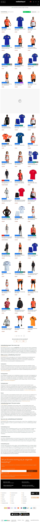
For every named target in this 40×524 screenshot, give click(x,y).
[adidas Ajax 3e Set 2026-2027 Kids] (20, 212)
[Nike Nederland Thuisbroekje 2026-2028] (20, 285)
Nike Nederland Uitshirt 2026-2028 (32, 30)
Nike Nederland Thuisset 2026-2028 (32, 84)
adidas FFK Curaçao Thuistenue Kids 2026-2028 (33, 164)
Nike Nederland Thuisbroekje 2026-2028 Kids (33, 292)
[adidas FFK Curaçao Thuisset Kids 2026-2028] (33, 59)
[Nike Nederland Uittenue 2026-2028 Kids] (7, 285)
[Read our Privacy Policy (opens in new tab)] (8, 473)
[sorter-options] (35, 12)
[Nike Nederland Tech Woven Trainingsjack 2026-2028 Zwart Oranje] (20, 303)
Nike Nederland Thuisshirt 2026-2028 (6, 30)
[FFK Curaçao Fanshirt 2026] (20, 139)
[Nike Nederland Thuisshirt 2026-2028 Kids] (20, 59)
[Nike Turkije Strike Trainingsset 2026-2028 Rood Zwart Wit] (20, 194)
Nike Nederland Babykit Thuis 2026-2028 (7, 146)
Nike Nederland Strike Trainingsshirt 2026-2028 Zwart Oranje (6, 127)
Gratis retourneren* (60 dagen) (20, 7)
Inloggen (33, 1)
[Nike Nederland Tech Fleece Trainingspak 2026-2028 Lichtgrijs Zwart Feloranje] (7, 194)
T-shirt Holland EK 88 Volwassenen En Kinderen (32, 48)
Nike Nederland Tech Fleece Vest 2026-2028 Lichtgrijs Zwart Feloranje (7, 329)
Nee (23, 341)
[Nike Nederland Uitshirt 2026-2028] (33, 22)
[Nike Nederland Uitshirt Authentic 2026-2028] (33, 120)
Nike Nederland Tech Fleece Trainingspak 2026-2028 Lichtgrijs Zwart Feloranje (7, 201)
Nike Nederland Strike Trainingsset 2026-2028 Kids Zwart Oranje (20, 274)
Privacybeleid (5, 473)
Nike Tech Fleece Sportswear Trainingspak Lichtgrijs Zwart (7, 237)
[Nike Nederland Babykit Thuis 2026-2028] (7, 139)
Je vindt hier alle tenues (26, 401)
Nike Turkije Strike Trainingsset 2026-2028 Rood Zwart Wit (20, 201)
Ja (16, 341)
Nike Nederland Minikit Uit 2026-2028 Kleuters (32, 219)
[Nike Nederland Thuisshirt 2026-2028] (7, 22)
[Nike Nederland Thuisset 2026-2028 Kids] (20, 41)
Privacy (23, 520)
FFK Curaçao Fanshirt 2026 (19, 145)
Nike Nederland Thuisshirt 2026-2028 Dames (19, 84)
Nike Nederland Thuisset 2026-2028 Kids (19, 48)
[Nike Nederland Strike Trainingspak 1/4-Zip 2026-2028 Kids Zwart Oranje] (20, 230)
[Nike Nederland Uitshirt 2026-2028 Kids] (20, 157)
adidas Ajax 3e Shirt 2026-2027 (6, 274)
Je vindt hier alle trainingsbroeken (30, 390)
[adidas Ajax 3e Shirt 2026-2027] (7, 267)
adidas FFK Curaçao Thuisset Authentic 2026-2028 (33, 256)
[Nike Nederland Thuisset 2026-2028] (33, 77)
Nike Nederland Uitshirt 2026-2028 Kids (19, 164)
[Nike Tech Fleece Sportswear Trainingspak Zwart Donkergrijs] (7, 175)
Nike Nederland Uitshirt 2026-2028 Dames (32, 201)
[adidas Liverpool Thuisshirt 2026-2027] (7, 303)
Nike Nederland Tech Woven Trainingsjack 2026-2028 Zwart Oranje (20, 311)
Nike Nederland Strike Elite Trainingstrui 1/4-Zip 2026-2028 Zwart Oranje (6, 219)
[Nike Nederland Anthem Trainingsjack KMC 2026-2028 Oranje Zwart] (33, 230)
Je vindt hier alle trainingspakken (9, 380)
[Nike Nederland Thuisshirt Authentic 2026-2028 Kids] (20, 175)
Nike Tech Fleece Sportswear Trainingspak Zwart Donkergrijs (7, 182)
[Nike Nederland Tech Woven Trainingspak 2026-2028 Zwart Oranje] (33, 267)
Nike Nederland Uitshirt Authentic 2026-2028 (32, 127)
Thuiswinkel (8, 520)
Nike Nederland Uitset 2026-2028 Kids (7, 164)
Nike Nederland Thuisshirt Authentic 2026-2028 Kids (19, 182)
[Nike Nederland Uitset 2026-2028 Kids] (7, 157)
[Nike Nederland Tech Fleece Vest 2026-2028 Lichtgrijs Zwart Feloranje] (7, 322)
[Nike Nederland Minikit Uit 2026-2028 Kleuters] (33, 212)
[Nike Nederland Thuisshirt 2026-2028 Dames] (20, 77)
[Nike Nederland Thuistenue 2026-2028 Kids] (20, 248)
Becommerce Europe (2, 520)
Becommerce (5, 520)
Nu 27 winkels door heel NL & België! (28, 486)
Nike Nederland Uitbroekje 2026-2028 (19, 329)
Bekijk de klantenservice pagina (8, 482)
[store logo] (20, 2)
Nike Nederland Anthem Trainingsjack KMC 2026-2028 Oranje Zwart (32, 237)
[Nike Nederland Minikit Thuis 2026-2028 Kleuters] (7, 77)
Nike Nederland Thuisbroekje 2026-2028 (20, 292)
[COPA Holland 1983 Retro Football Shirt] (33, 322)
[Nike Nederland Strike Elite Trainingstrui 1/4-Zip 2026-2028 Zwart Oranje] (7, 212)
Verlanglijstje (35, 1)
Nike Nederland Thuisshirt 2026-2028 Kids (19, 66)
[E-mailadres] (14, 471)
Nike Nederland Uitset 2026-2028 (33, 146)
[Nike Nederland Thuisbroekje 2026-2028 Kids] (33, 285)
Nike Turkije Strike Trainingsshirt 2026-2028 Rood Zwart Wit (32, 182)
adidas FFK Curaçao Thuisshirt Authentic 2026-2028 (7, 48)
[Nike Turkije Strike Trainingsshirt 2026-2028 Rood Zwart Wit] (33, 175)
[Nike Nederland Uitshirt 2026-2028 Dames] (33, 194)
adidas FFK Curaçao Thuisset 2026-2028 (20, 127)
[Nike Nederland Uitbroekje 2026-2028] (20, 322)
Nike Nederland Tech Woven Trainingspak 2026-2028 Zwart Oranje (33, 274)
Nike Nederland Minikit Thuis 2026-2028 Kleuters (7, 84)
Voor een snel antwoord (7, 486)
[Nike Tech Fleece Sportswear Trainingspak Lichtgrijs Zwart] (7, 230)
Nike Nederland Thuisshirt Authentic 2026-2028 (32, 311)
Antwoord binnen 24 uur (26, 482)
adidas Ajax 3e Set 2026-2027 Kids (19, 219)
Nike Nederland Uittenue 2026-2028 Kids (6, 292)
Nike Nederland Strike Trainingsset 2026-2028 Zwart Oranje (6, 256)
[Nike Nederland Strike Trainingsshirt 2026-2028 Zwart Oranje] (7, 120)
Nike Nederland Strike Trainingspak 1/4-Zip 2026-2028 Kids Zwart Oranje (20, 237)
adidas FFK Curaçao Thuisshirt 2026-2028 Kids (7, 66)
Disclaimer (19, 520)
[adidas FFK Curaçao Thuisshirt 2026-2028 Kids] (7, 59)
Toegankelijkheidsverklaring (34, 520)
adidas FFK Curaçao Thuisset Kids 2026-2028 (33, 66)
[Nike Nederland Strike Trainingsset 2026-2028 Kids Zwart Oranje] (20, 267)
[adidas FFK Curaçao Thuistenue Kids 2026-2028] (33, 157)
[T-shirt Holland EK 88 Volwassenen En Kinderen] (33, 41)
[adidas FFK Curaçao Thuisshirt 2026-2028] (20, 22)
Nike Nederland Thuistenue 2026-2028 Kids (19, 256)
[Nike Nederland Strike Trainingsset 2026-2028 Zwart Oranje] (7, 248)
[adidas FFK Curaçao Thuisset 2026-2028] (20, 120)
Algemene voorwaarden (27, 520)
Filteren (26, 12)
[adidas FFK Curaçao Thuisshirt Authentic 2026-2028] (7, 41)
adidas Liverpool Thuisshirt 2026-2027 (6, 311)
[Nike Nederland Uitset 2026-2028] (33, 139)
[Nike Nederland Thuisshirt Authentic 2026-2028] (33, 303)
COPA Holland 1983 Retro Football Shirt (32, 329)
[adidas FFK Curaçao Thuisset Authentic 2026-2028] (33, 248)
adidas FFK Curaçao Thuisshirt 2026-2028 (20, 30)
